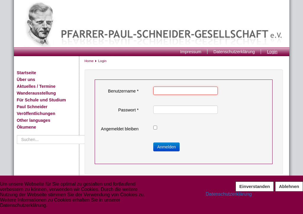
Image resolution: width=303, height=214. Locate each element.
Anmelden (166, 147)
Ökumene (26, 127)
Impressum (190, 51)
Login (272, 51)
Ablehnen (289, 186)
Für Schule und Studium (41, 100)
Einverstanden (254, 186)
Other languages (34, 120)
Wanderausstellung (36, 93)
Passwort (128, 110)
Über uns (26, 79)
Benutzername (123, 91)
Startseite (26, 72)
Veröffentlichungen (36, 113)
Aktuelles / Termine (36, 86)
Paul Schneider (32, 106)
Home (89, 61)
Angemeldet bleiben (119, 129)
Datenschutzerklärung (234, 51)
